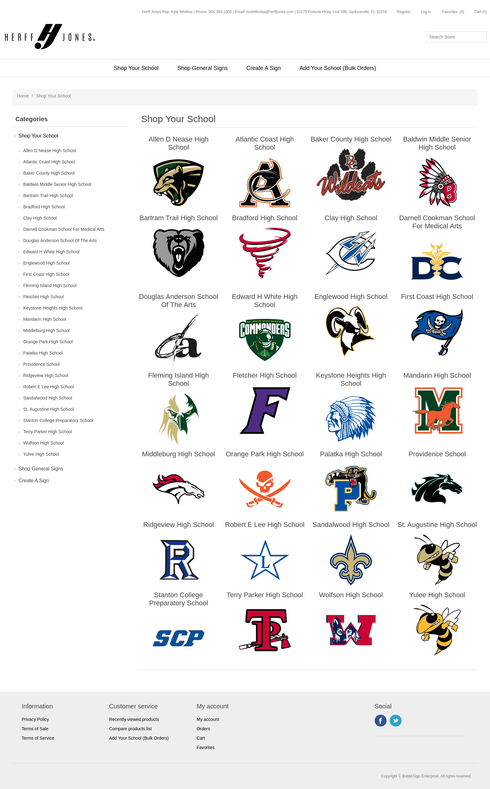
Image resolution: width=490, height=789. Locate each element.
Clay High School (40, 218)
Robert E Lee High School (48, 386)
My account (208, 719)
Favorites (206, 747)
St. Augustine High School (48, 409)
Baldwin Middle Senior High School (57, 184)
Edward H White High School (51, 251)
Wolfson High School (43, 442)
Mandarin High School (44, 319)
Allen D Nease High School (49, 150)
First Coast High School (46, 274)
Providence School (41, 364)
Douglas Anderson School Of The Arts (60, 240)
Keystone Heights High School (52, 307)
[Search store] (457, 36)
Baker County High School (48, 173)
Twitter (396, 721)
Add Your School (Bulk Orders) (338, 68)
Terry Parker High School (47, 431)
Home (22, 95)
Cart (201, 738)
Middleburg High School (46, 330)
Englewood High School (46, 263)
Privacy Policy (35, 719)
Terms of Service (38, 738)
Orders (203, 728)
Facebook (381, 721)
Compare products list (130, 728)
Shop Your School (136, 68)
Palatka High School (42, 352)
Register (404, 12)
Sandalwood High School (47, 397)
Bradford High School (44, 206)
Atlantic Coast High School (49, 161)
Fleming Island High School (49, 285)
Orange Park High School (48, 341)
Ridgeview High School (45, 375)
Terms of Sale (35, 728)
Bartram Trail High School (48, 195)
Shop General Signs (202, 68)
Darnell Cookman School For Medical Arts (63, 229)
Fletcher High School (43, 296)
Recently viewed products (134, 719)
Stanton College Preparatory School (58, 420)
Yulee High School (41, 454)
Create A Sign (264, 68)
